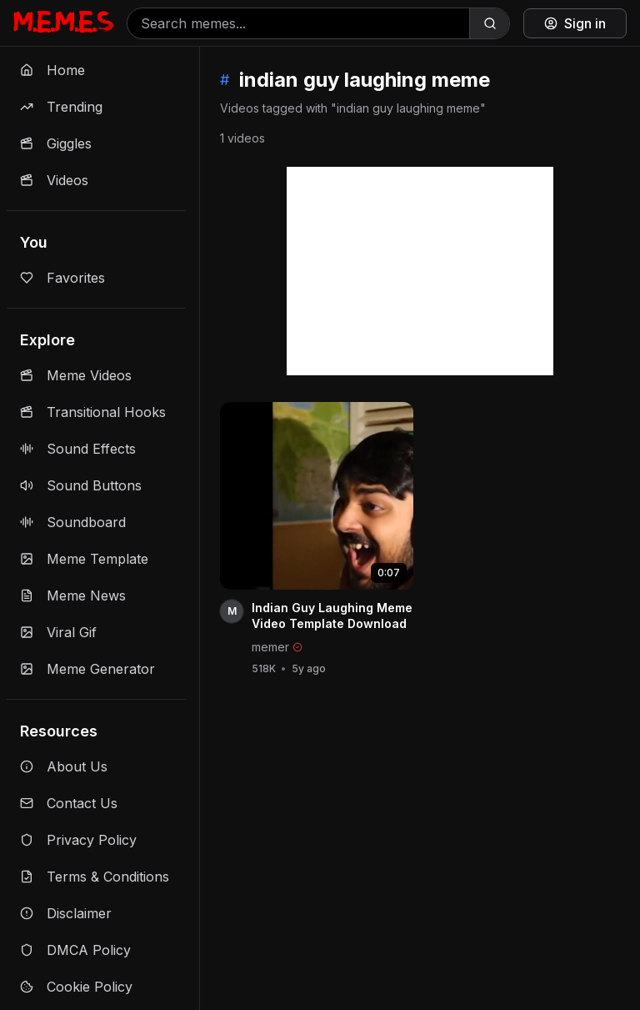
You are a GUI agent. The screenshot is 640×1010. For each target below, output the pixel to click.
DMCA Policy (75, 950)
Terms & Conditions (94, 876)
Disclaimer (66, 913)
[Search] (489, 23)
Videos (54, 180)
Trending (61, 106)
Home (52, 70)
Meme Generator (87, 669)
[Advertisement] (420, 271)
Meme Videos (76, 375)
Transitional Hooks (93, 412)
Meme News (73, 595)
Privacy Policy (78, 840)
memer (270, 647)
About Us (64, 766)
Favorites (62, 277)
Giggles (56, 143)
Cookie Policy (76, 986)
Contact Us (69, 803)
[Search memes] (298, 23)
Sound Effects (78, 448)
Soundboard (73, 522)
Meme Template (84, 558)
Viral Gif (58, 632)
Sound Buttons (81, 485)
